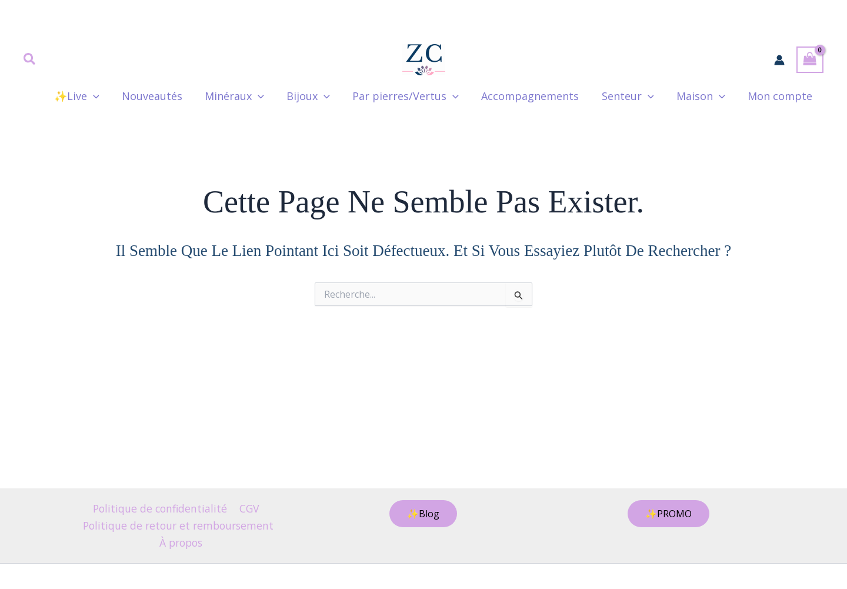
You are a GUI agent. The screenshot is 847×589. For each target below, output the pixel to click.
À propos (181, 542)
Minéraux (243, 96)
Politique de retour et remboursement (178, 525)
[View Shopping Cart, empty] (809, 59)
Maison (702, 96)
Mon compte (780, 96)
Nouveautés (162, 96)
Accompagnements (534, 96)
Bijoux (316, 96)
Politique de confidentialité (160, 507)
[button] (30, 60)
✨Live (88, 96)
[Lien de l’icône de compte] (779, 60)
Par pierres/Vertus (412, 96)
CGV (249, 507)
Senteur (631, 96)
